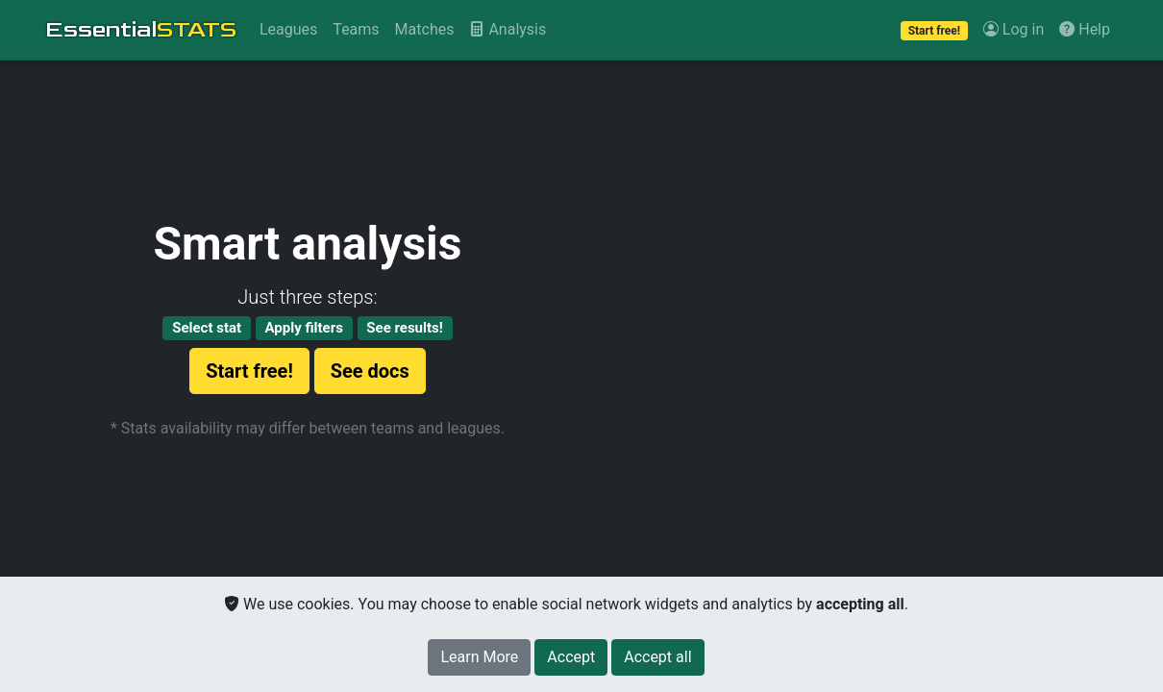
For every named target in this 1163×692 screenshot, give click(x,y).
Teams (356, 29)
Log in (1013, 29)
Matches (425, 29)
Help (1084, 29)
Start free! (249, 371)
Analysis (507, 29)
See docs (370, 371)
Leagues (288, 29)
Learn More (479, 657)
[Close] (570, 657)
